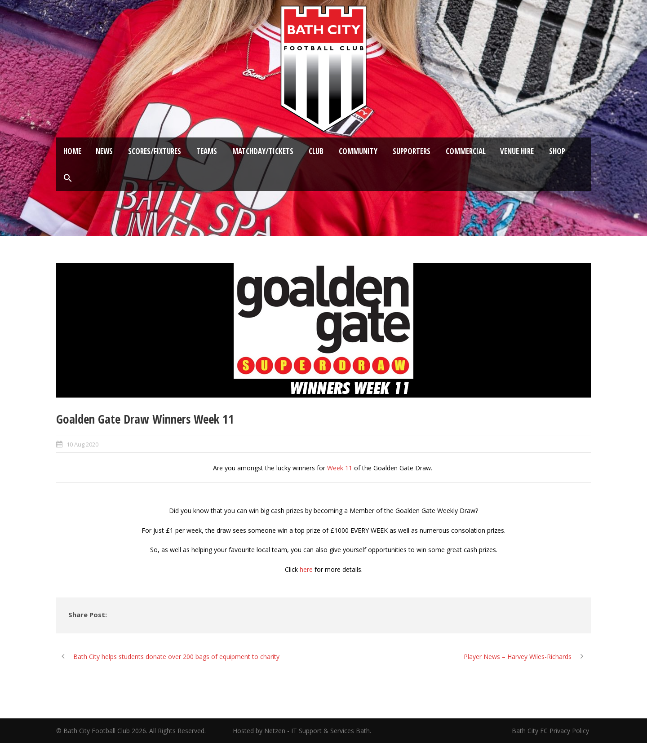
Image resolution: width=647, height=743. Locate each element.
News (104, 151)
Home (72, 151)
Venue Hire (517, 151)
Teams (206, 151)
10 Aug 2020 (82, 444)
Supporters (411, 151)
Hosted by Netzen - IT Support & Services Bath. (302, 730)
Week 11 (339, 468)
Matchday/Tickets (262, 151)
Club (316, 151)
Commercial (466, 151)
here (306, 569)
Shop (557, 151)
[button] (68, 178)
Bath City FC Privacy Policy (551, 730)
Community (358, 151)
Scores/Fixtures (154, 151)
